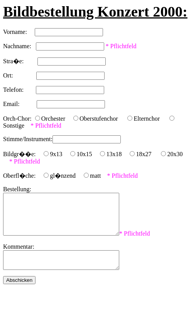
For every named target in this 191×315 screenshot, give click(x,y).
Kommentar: (18, 254)
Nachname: (19, 46)
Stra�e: (20, 61)
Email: (20, 104)
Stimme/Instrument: (27, 139)
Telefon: (19, 89)
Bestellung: (17, 189)
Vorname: (19, 32)
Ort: (19, 75)
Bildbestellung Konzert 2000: (95, 11)
